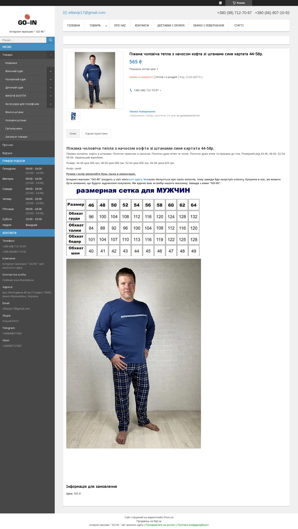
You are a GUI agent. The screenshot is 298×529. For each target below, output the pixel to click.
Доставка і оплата (171, 25)
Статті (239, 25)
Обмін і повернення (208, 25)
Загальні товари (16, 137)
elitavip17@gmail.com (16, 308)
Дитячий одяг (14, 87)
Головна (73, 25)
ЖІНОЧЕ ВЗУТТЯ (15, 96)
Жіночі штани (14, 112)
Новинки (11, 63)
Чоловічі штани (15, 120)
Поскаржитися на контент (160, 525)
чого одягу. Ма (137, 179)
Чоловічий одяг (15, 79)
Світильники (13, 128)
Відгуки (7, 153)
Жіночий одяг (14, 71)
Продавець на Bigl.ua (149, 521)
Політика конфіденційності (193, 525)
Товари (7, 55)
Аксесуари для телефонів (22, 104)
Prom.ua (168, 517)
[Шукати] (50, 40)
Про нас (8, 145)
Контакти (142, 25)
